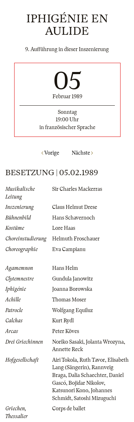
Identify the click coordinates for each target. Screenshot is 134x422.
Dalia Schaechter (87, 375)
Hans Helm (65, 268)
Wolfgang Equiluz (72, 310)
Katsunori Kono (70, 390)
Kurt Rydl (63, 320)
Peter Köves (65, 331)
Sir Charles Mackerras (77, 189)
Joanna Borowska (72, 289)
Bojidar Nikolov (86, 383)
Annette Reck (67, 349)
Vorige (50, 153)
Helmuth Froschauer (76, 238)
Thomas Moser (69, 299)
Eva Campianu (68, 249)
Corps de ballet (68, 408)
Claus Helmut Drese (74, 207)
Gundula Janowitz (72, 279)
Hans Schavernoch (73, 218)
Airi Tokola (64, 360)
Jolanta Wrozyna (105, 342)
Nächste (82, 153)
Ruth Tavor (92, 360)
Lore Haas (63, 228)
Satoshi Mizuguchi (95, 398)
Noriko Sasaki (67, 342)
